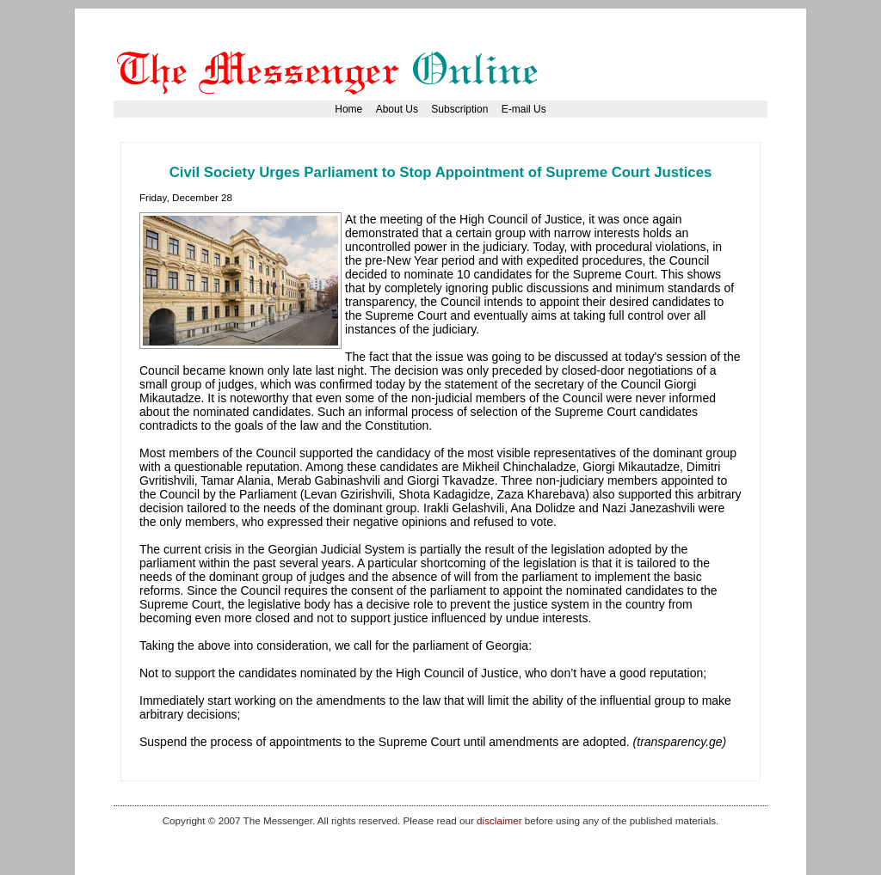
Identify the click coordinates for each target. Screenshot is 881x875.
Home (348, 109)
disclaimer (499, 820)
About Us (397, 109)
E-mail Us (524, 109)
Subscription (459, 109)
